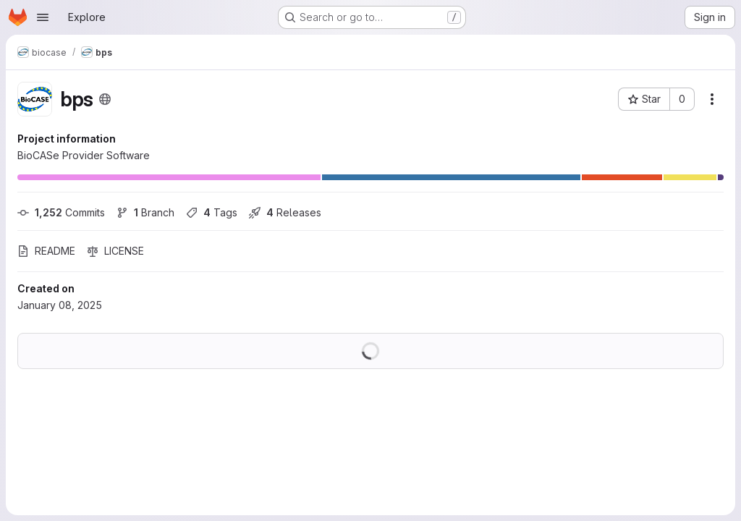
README (46, 251)
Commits (61, 212)
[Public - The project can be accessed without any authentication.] (105, 99)
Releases (285, 212)
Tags (211, 212)
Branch (145, 212)
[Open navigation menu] (42, 17)
